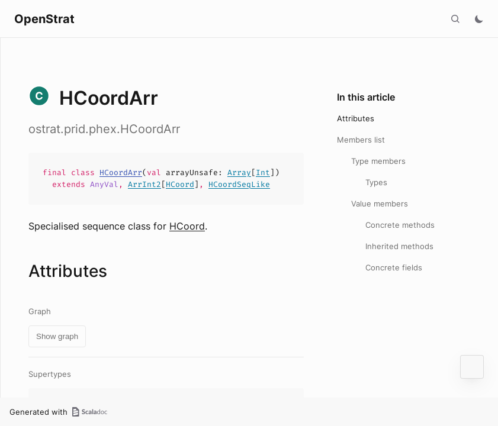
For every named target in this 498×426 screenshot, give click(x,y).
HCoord (180, 184)
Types (376, 182)
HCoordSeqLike (239, 184)
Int (263, 172)
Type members (378, 161)
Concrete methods (400, 225)
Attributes (355, 118)
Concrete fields (393, 267)
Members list (361, 139)
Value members (379, 203)
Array (239, 172)
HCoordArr (120, 172)
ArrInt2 (144, 184)
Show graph (57, 336)
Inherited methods (399, 246)
